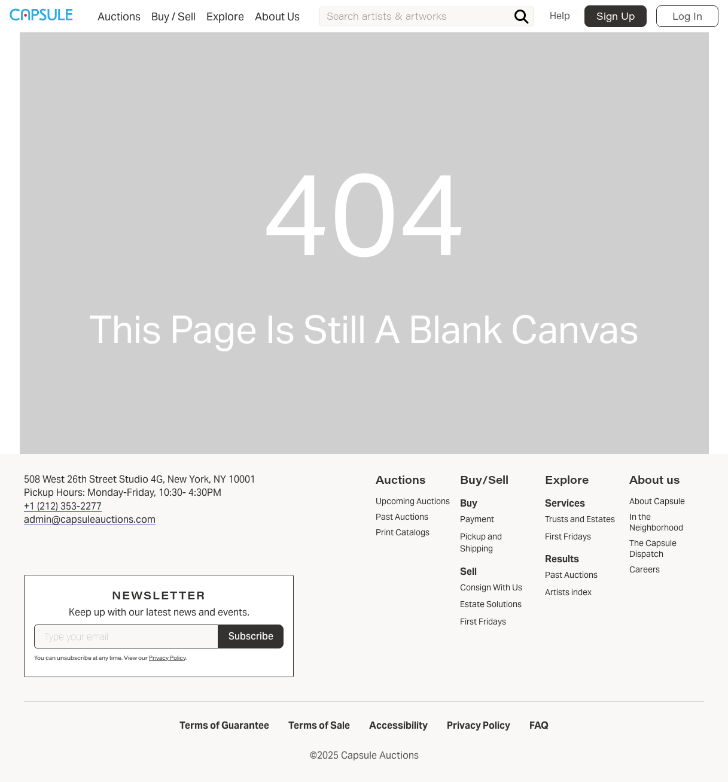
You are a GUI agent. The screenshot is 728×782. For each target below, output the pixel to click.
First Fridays (483, 621)
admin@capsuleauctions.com (90, 519)
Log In (687, 16)
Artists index (568, 592)
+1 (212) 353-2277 (63, 506)
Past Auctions (571, 574)
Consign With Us (491, 587)
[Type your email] (126, 636)
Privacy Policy (167, 658)
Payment (477, 519)
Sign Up (615, 16)
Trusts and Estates (580, 519)
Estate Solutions (491, 604)
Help (560, 16)
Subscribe (251, 636)
